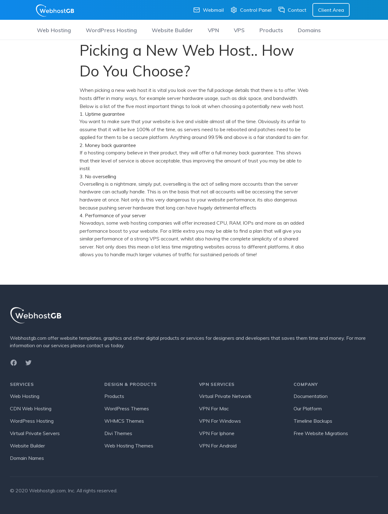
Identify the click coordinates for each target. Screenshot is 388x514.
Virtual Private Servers (35, 433)
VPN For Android (218, 446)
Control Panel (251, 10)
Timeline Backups (313, 421)
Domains (309, 30)
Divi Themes (118, 433)
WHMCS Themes (124, 421)
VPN (213, 30)
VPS (239, 30)
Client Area (331, 10)
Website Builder (172, 30)
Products (271, 30)
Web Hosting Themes (128, 446)
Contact (292, 10)
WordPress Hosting (111, 30)
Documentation (311, 396)
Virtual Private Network (225, 396)
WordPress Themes (126, 408)
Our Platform (308, 408)
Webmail (208, 10)
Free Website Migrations (321, 433)
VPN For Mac (214, 408)
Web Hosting (54, 30)
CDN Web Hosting (30, 408)
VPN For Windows (220, 421)
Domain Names (27, 458)
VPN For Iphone (216, 433)
